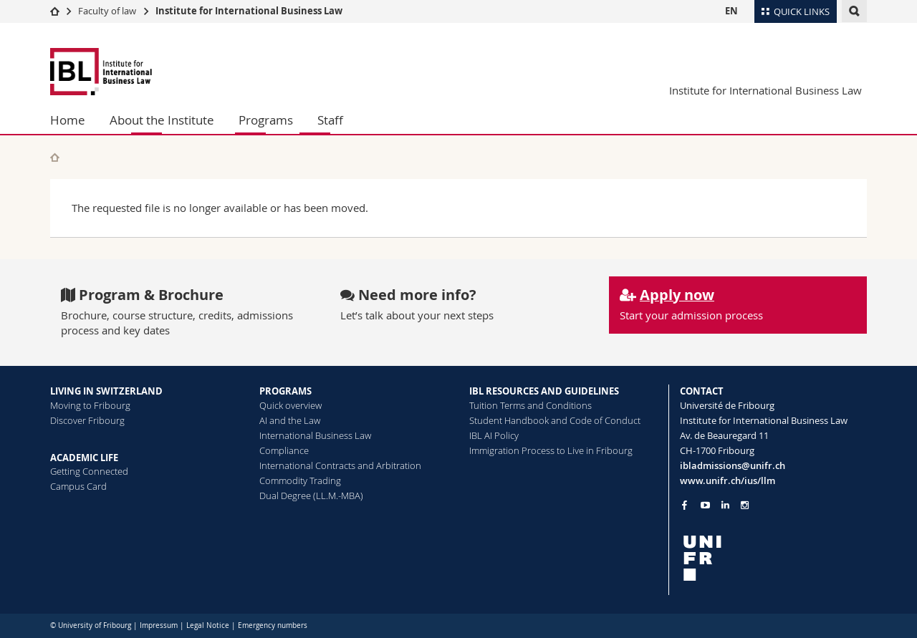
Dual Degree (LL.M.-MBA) (311, 495)
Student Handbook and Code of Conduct (554, 420)
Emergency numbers (272, 625)
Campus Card (78, 486)
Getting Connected (89, 471)
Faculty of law (107, 10)
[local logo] (774, 558)
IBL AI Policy (494, 435)
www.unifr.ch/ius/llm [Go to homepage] (727, 480)
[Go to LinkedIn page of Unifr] (725, 505)
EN (731, 10)
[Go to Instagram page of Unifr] (745, 505)
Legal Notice (207, 625)
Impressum (159, 625)
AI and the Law (289, 420)
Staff (330, 120)
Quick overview (290, 405)
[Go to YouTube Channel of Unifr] (705, 505)
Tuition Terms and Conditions (530, 405)
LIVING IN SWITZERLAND (106, 391)
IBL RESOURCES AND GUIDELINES (544, 391)
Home (67, 120)
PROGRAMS (285, 391)
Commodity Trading (300, 480)
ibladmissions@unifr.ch (732, 465)
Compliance (284, 450)
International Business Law (315, 435)
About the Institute (162, 120)
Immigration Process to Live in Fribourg (551, 450)
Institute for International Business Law (248, 10)
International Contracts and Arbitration (340, 465)
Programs (266, 120)
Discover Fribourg (87, 420)
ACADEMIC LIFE (84, 457)
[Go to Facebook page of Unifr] (684, 504)
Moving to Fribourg (90, 405)
